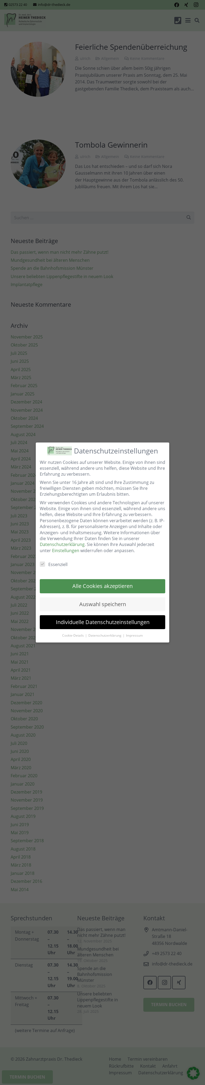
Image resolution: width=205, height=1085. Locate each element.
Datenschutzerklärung (62, 544)
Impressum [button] (134, 635)
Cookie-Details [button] (73, 635)
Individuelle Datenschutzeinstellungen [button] (102, 622)
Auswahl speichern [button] (102, 604)
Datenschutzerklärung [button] (105, 635)
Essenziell (54, 564)
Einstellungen (65, 550)
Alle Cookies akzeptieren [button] (102, 586)
